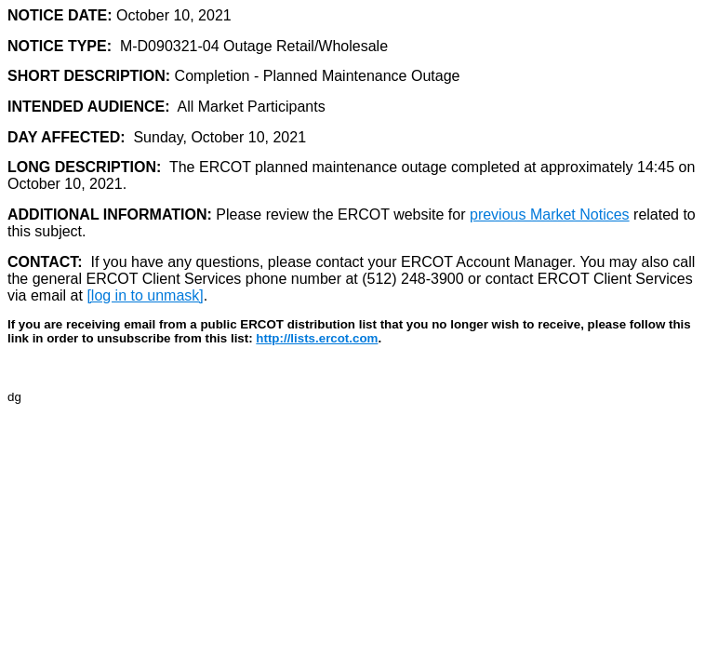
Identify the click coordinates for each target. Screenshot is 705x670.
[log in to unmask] (144, 295)
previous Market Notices (550, 214)
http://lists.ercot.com (317, 338)
